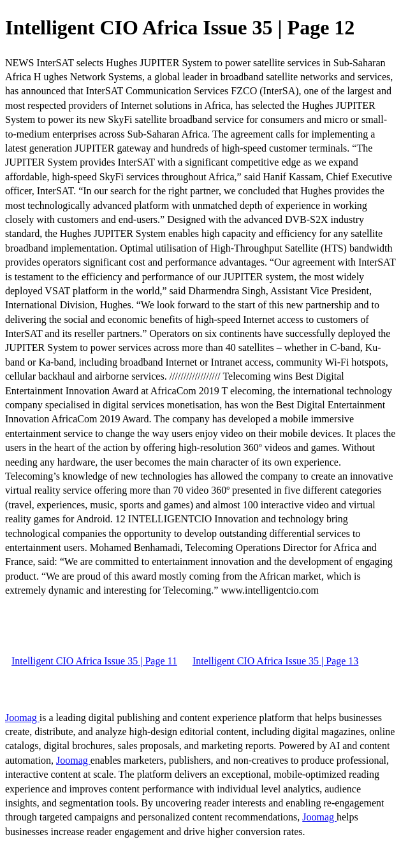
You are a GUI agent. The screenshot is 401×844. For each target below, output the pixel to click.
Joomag (22, 717)
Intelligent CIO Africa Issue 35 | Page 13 (275, 660)
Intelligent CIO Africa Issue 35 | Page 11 (94, 660)
